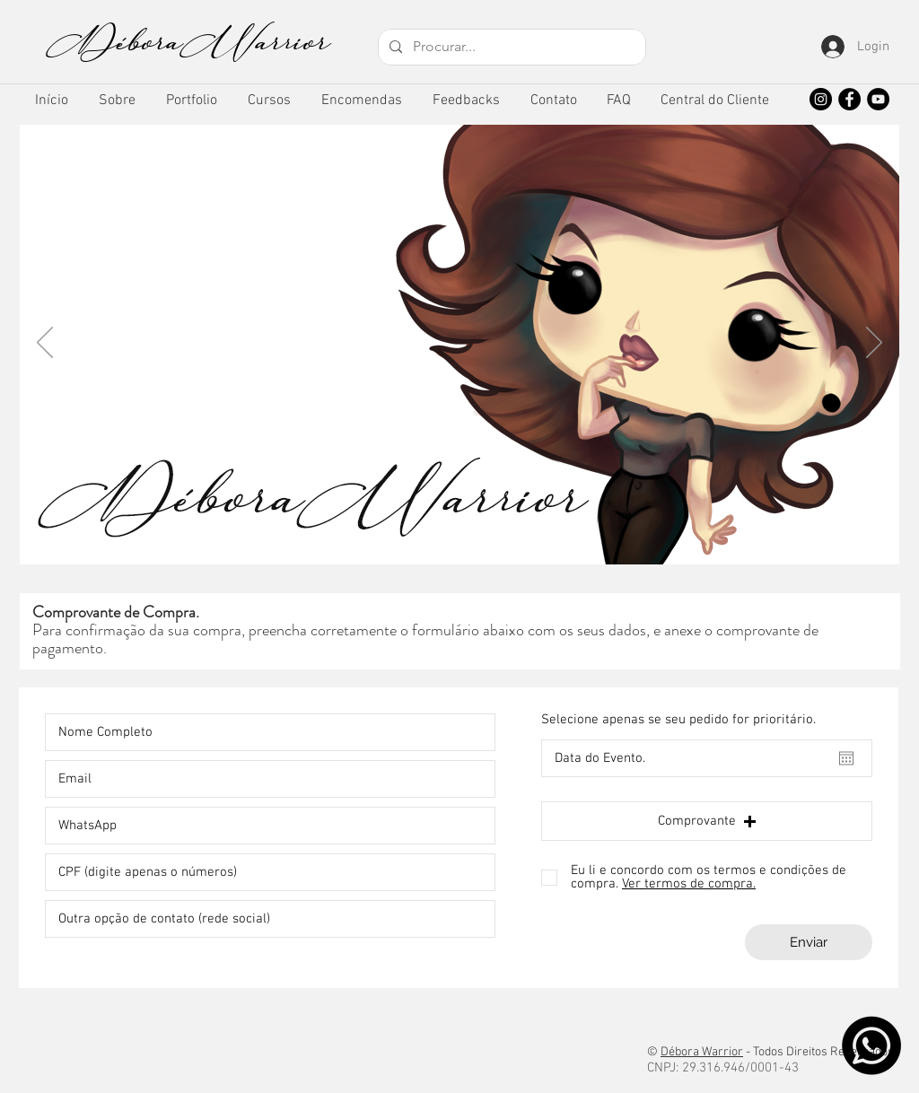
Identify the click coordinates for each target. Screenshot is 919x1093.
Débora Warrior (702, 1052)
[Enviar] (808, 942)
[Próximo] (874, 344)
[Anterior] (45, 344)
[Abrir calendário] (846, 758)
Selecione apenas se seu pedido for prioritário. (678, 720)
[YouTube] (878, 99)
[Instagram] (821, 99)
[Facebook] (849, 99)
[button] (191, 101)
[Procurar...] (510, 47)
